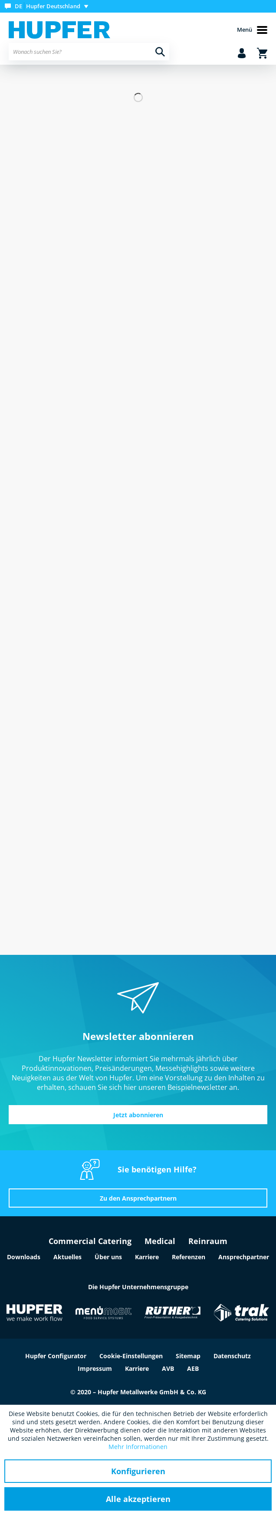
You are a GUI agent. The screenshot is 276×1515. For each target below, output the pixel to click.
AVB (168, 1368)
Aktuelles (67, 1257)
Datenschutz (232, 1356)
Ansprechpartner (243, 1257)
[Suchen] (160, 51)
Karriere (147, 1257)
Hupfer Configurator (55, 1356)
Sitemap (188, 1356)
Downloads (23, 1257)
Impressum (95, 1368)
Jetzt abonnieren (138, 1115)
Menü (252, 30)
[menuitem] (48, 6)
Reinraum (207, 1241)
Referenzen (188, 1257)
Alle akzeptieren (138, 1499)
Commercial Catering (90, 1241)
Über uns (108, 1257)
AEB (193, 1368)
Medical (160, 1241)
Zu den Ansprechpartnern (138, 1198)
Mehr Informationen (138, 1446)
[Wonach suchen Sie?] (89, 51)
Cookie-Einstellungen (131, 1356)
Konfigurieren (138, 1471)
